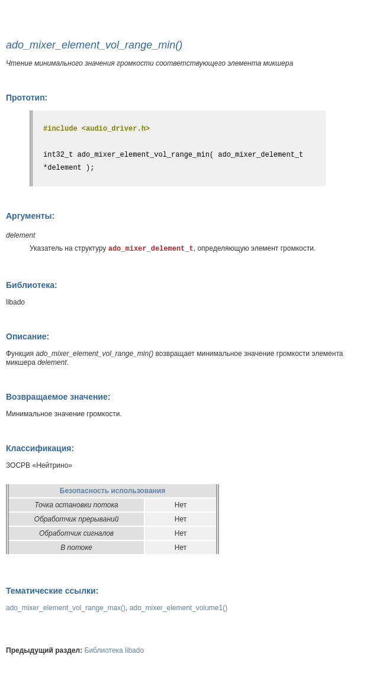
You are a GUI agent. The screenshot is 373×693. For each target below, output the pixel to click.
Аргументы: (30, 216)
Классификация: (40, 448)
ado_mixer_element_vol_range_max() (66, 608)
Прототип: (26, 97)
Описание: (27, 336)
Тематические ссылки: (52, 590)
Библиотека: (31, 285)
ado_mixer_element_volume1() (178, 608)
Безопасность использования (112, 491)
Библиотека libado (114, 650)
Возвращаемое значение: (58, 396)
